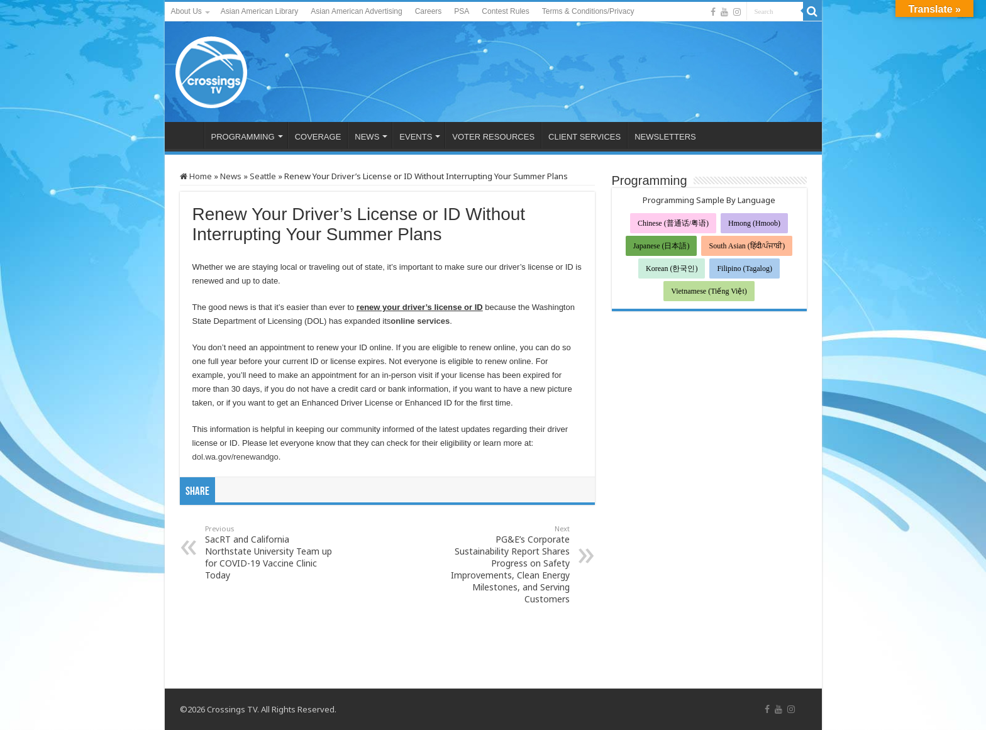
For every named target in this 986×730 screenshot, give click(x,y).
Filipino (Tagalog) (744, 268)
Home (196, 176)
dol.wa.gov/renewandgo (235, 457)
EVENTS (415, 136)
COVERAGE (318, 136)
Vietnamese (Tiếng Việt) (709, 291)
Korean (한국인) (671, 268)
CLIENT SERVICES (584, 136)
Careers (428, 11)
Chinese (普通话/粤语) (673, 223)
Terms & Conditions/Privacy (588, 11)
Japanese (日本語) (661, 245)
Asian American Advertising (356, 11)
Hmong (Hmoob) (754, 223)
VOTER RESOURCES (493, 136)
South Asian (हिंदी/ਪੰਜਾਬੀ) (747, 245)
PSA (461, 11)
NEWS (367, 136)
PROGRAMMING (243, 136)
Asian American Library (259, 11)
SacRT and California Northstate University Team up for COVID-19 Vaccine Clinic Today (269, 552)
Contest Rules (505, 11)
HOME (187, 135)
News (230, 176)
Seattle (263, 176)
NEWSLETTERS (665, 136)
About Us (186, 11)
